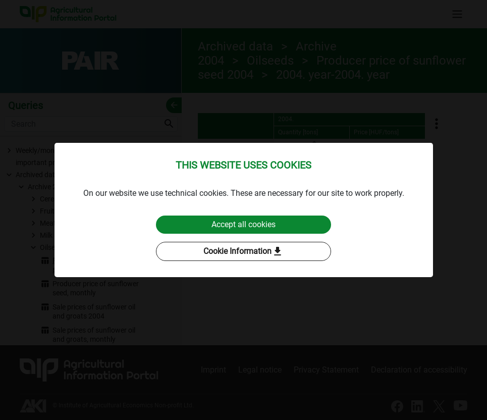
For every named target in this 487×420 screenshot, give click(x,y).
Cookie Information (243, 251)
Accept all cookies (243, 224)
